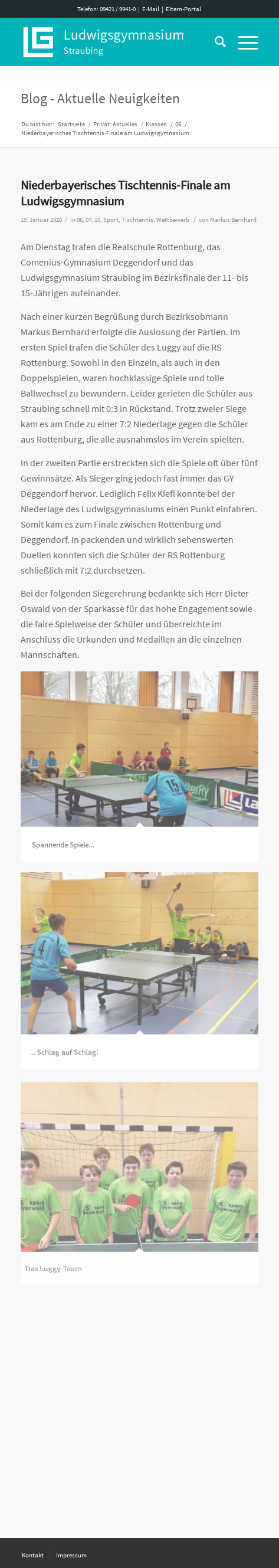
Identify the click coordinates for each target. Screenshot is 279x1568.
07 (88, 220)
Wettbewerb (172, 220)
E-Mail (150, 9)
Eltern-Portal (183, 9)
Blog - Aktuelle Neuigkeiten (100, 98)
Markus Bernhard (233, 220)
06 (80, 220)
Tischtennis (137, 220)
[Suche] (214, 42)
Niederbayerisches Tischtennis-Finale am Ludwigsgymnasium (125, 193)
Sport (111, 220)
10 (97, 220)
